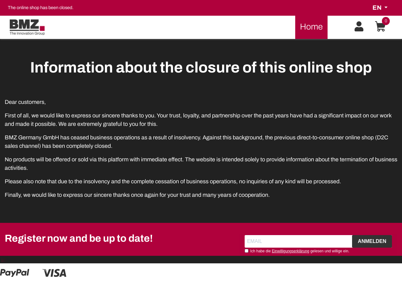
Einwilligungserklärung (290, 251)
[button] (359, 27)
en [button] (377, 7)
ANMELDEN (372, 241)
